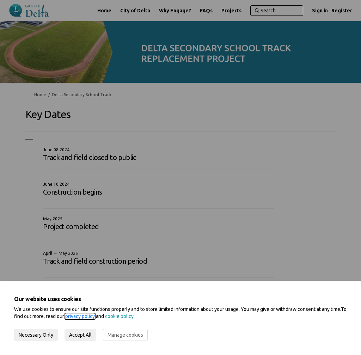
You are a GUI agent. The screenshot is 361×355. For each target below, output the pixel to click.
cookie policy (119, 316)
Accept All (80, 335)
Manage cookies (125, 335)
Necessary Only (36, 335)
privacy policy (80, 316)
